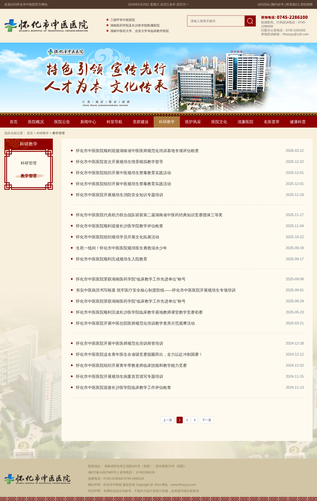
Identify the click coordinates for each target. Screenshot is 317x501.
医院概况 (36, 122)
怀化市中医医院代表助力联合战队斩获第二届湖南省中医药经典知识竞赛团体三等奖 (149, 215)
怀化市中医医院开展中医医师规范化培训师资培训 (119, 343)
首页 (14, 122)
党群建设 (141, 122)
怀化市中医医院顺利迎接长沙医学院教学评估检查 (119, 226)
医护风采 (193, 122)
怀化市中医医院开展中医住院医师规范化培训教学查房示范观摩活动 (135, 323)
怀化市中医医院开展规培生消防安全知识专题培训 (119, 195)
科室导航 (114, 122)
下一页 (206, 420)
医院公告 (62, 122)
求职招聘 (306, 4)
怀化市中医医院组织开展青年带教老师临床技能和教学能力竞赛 (131, 365)
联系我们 (292, 4)
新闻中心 (88, 122)
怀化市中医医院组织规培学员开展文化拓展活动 (117, 237)
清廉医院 (245, 122)
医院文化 (219, 122)
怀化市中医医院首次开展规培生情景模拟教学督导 (119, 162)
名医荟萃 (272, 122)
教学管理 (29, 176)
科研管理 (29, 163)
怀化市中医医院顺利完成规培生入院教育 (111, 259)
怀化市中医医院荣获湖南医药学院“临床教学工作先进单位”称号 (131, 279)
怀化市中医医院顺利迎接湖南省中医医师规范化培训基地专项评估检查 (137, 151)
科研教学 (167, 122)
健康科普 (298, 122)
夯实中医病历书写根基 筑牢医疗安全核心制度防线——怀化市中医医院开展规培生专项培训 (156, 290)
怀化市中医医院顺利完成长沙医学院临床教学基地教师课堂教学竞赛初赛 (139, 312)
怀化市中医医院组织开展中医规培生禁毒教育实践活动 (123, 173)
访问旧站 (264, 4)
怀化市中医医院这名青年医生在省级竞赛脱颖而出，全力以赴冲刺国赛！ (139, 354)
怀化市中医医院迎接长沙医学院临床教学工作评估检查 (123, 387)
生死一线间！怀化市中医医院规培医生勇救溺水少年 (121, 248)
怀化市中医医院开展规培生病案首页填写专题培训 (119, 376)
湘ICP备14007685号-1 (103, 472)
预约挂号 (277, 4)
